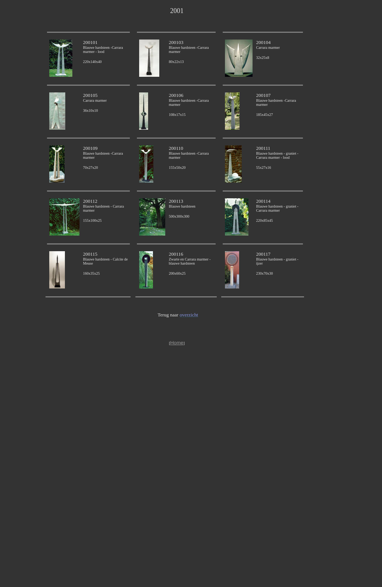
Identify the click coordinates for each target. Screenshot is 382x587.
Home (177, 342)
